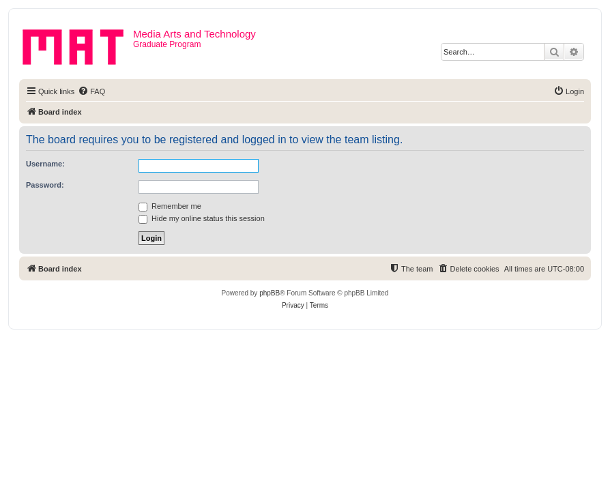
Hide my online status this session (202, 218)
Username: (45, 164)
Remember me (170, 206)
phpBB (269, 293)
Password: (45, 185)
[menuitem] (91, 91)
